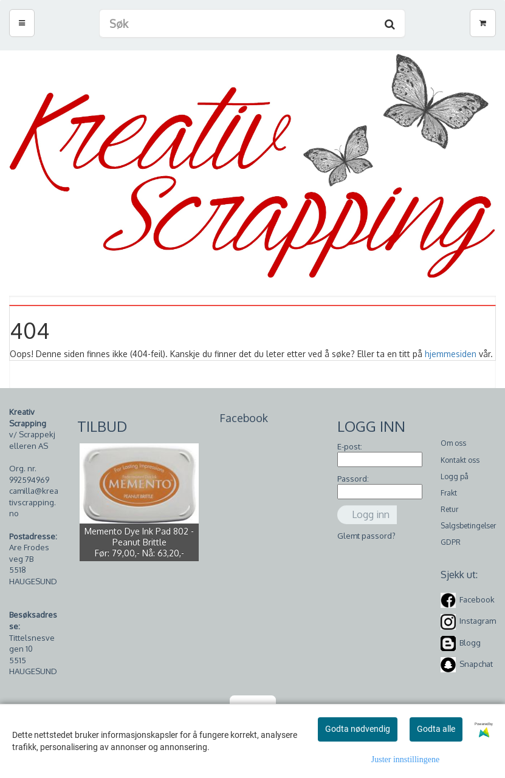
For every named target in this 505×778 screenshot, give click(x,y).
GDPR (451, 542)
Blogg (470, 642)
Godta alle (436, 729)
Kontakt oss (460, 460)
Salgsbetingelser (468, 525)
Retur (449, 509)
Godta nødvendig (357, 729)
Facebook (477, 599)
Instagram (477, 621)
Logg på (455, 476)
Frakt (449, 492)
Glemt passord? (366, 536)
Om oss (453, 443)
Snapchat (476, 664)
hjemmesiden (450, 354)
